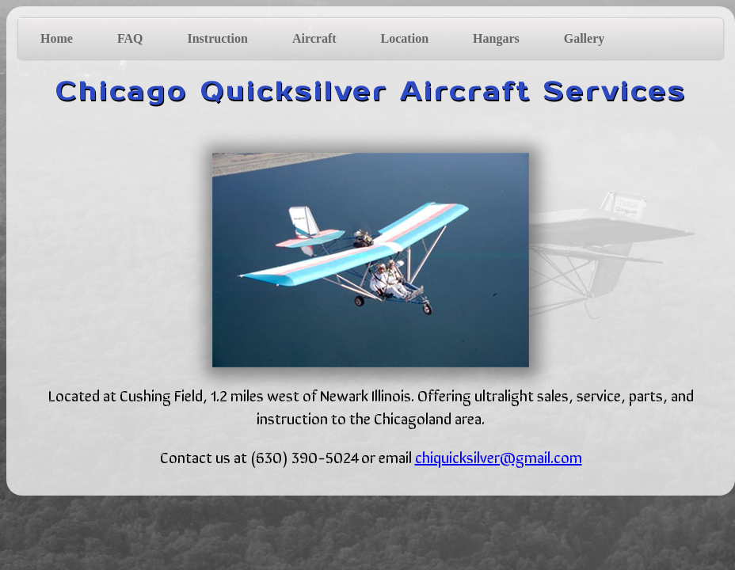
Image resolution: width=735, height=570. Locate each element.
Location (404, 38)
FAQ (130, 38)
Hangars (496, 38)
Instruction (217, 38)
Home (56, 38)
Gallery (584, 38)
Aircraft (314, 38)
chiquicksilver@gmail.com (498, 456)
